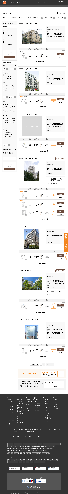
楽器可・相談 (6, 138)
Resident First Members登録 (38, 409)
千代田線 (6, 33)
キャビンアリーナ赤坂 (31, 69)
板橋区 (21, 461)
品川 (24, 453)
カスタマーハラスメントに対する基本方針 (38, 433)
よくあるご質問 (47, 413)
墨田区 (56, 459)
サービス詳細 (54, 386)
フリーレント (19, 418)
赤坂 (5, 42)
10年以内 (12, 108)
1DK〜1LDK (12, 86)
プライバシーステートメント (14, 429)
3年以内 (12, 106)
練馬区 (27, 461)
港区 (9, 459)
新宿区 (20, 459)
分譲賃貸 (18, 415)
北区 (24, 461)
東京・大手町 (16, 453)
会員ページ (47, 401)
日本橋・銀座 (27, 446)
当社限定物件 (6, 129)
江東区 (48, 459)
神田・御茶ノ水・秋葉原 (37, 453)
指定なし (5, 104)
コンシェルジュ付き (20, 422)
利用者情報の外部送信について (31, 431)
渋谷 (12, 453)
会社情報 (55, 402)
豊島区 (13, 461)
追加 (61, 57)
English (54, 2)
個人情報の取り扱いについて (39, 429)
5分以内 (12, 120)
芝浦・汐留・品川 (52, 446)
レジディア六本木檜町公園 (32, 24)
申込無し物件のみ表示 (8, 134)
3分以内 (5, 120)
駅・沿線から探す (11, 407)
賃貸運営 (28, 399)
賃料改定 (18, 416)
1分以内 (12, 118)
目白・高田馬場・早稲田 (35, 448)
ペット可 (18, 420)
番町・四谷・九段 (21, 446)
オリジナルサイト (59, 158)
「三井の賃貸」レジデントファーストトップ (9, 5)
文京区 (24, 459)
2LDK (5, 88)
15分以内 (12, 122)
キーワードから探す (11, 413)
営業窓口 (46, 399)
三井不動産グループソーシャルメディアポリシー (18, 433)
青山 (9, 453)
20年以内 (12, 110)
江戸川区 (43, 461)
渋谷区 (12, 459)
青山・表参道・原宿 (33, 443)
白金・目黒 (40, 443)
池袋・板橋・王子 (36, 450)
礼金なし (5, 73)
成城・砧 (29, 450)
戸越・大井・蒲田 (43, 450)
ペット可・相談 (7, 136)
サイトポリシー (43, 431)
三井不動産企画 (20, 413)
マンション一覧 (19, 436)
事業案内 (55, 404)
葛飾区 (39, 461)
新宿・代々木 (27, 448)
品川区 (36, 459)
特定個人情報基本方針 (26, 429)
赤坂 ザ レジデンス (27, 271)
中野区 (9, 461)
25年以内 (5, 111)
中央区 (16, 459)
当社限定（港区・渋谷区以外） (20, 411)
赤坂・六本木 (10, 443)
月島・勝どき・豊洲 (11, 448)
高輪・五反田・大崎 (47, 443)
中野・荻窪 (42, 448)
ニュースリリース (57, 408)
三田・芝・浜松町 (44, 446)
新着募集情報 (11, 424)
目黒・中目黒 (28, 453)
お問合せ (60, 54)
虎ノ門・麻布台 (25, 443)
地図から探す (11, 410)
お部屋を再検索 (9, 57)
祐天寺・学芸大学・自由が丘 (13, 450)
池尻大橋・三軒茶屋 (49, 448)
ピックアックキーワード (29, 436)
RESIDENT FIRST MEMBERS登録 (48, 405)
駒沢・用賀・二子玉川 (23, 450)
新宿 (21, 453)
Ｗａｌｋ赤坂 (24, 226)
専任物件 (5, 130)
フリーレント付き (7, 78)
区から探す (11, 404)
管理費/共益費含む (7, 71)
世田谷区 (40, 459)
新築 (11, 104)
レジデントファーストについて (57, 400)
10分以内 (5, 122)
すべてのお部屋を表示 (41, 61)
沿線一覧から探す (21, 5)
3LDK (12, 88)
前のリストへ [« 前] (35, 364)
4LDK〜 (5, 90)
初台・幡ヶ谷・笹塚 (45, 453)
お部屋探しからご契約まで (48, 411)
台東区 (52, 459)
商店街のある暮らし (38, 405)
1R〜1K (5, 85)
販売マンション (29, 407)
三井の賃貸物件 (7, 132)
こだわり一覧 (19, 401)
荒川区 (31, 461)
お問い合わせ (29, 401)
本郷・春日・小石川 (19, 448)
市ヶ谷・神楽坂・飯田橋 (35, 446)
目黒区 (32, 459)
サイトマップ (11, 436)
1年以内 (5, 106)
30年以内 (12, 111)
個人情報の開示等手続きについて (53, 429)
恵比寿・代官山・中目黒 (56, 443)
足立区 (35, 461)
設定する (10, 158)
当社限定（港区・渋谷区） (20, 408)
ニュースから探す (11, 421)
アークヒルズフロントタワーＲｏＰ (31, 320)
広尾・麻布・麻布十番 (18, 443)
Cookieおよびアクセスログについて (16, 431)
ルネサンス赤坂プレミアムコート (30, 114)
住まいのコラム (37, 407)
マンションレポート (38, 403)
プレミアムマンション (20, 403)
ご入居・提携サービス (48, 408)
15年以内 (5, 110)
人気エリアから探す (11, 402)
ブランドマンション (20, 424)
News (36, 401)
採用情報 (55, 406)
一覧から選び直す (10, 35)
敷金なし (5, 75)
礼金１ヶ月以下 (7, 76)
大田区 (44, 459)
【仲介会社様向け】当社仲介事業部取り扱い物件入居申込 (48, 419)
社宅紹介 (46, 415)
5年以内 (5, 108)
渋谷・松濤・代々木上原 (12, 446)
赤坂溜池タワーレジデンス (32, 158)
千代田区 (27, 459)
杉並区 (17, 461)
